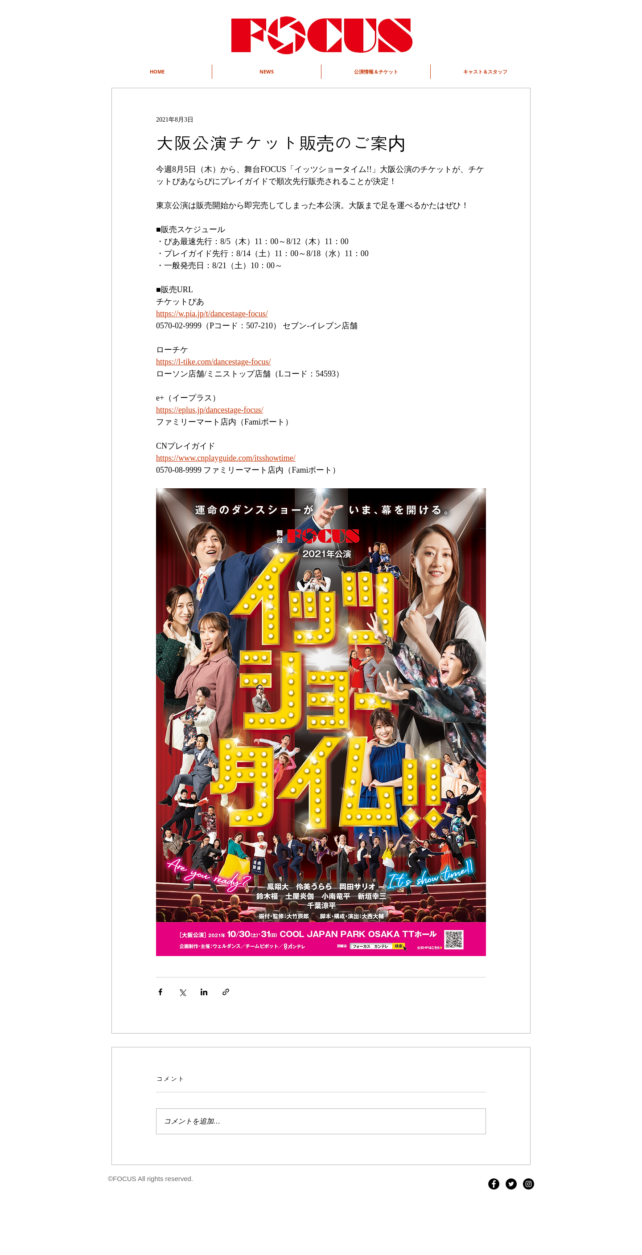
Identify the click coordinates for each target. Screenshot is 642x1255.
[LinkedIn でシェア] (204, 992)
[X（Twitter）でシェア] (182, 992)
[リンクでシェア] (226, 992)
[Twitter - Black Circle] (511, 1184)
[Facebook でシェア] (160, 992)
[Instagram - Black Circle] (528, 1184)
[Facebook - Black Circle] (493, 1184)
